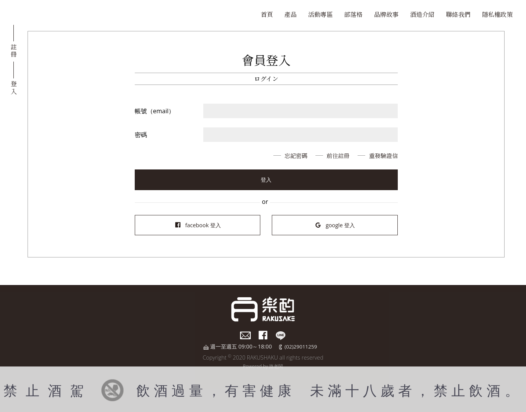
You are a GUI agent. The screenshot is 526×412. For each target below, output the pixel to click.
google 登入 (334, 225)
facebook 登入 (197, 225)
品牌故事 (386, 14)
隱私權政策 (497, 14)
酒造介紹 (422, 14)
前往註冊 (334, 155)
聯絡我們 (458, 14)
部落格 (353, 14)
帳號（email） (155, 111)
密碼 (141, 134)
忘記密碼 (290, 155)
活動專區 (320, 14)
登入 (14, 86)
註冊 (14, 50)
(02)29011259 (300, 346)
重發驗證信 (382, 155)
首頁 (267, 14)
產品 (290, 14)
